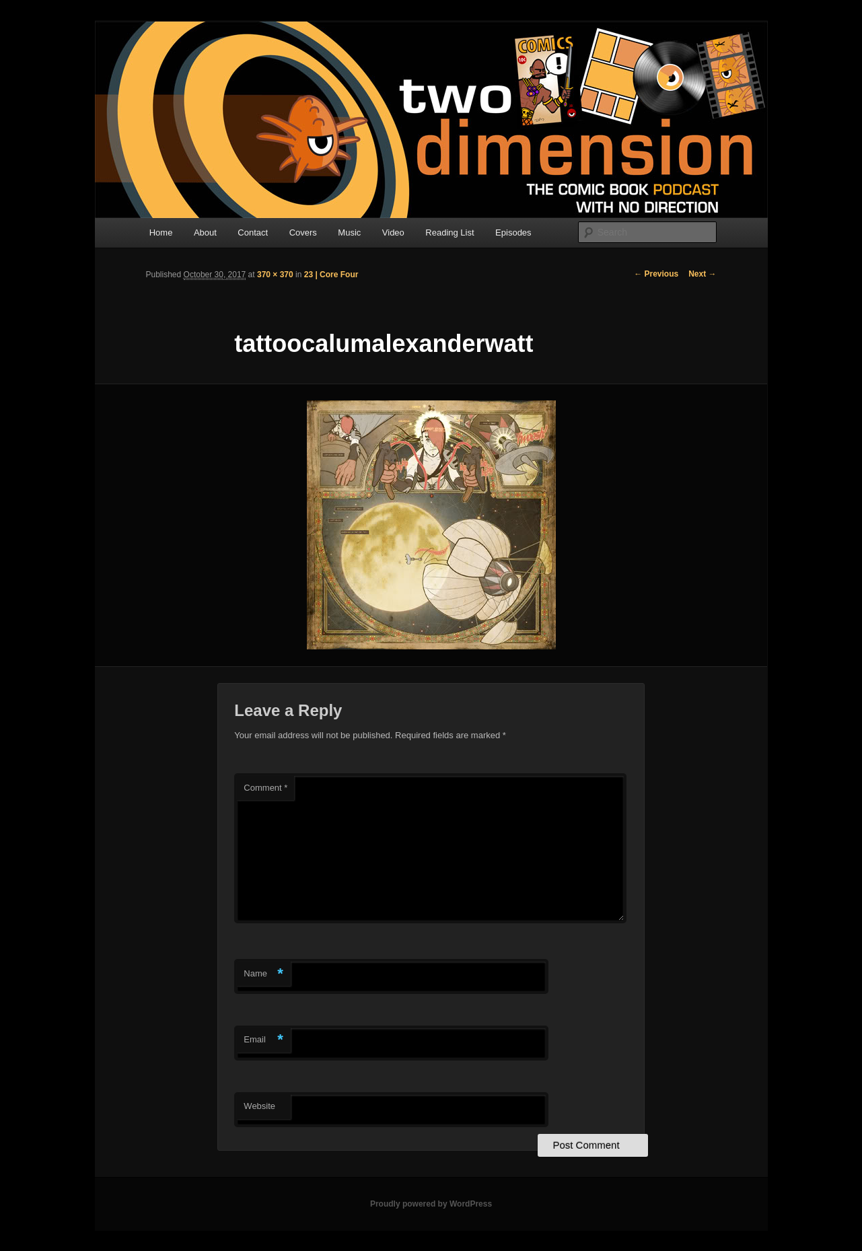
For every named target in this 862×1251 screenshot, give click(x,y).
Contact (253, 232)
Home (161, 232)
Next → (702, 274)
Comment (265, 788)
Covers (303, 232)
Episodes (513, 232)
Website (259, 1106)
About (205, 232)
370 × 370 (275, 274)
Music (349, 232)
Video (393, 232)
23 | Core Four (331, 274)
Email (263, 1040)
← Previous (656, 274)
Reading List (449, 232)
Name (263, 974)
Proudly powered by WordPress (431, 1204)
